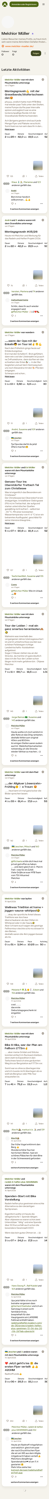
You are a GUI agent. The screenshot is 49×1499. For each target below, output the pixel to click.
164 (13, 1288)
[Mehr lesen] (10, 129)
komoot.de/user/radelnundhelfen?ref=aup (26, 1471)
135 (41, 576)
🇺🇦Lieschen (17, 846)
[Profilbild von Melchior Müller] (8, 22)
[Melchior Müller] (18, 725)
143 (13, 720)
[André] (13, 190)
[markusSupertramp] (19, 300)
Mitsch (27, 846)
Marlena (24, 291)
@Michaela (16, 861)
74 (34, 291)
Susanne (23, 429)
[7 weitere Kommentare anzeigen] (24, 1022)
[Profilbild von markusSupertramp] (7, 300)
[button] (24, 4)
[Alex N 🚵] (15, 1138)
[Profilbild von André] (7, 191)
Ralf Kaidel (32, 1285)
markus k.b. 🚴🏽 (29, 1129)
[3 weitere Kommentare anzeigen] (24, 209)
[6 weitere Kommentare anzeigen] (24, 761)
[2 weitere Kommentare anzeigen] (24, 321)
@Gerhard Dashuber (21, 1306)
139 (43, 1129)
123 (39, 182)
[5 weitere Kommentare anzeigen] (24, 456)
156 (13, 992)
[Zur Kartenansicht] (38, 165)
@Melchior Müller (19, 311)
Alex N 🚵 (16, 1129)
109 (33, 429)
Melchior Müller (16, 33)
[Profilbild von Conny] (7, 585)
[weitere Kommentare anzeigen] (24, 1167)
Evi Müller (30, 468)
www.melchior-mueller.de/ (19, 46)
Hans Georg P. (19, 1285)
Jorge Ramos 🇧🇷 (19, 717)
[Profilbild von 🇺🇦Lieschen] (7, 438)
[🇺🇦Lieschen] (16, 438)
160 (37, 846)
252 (34, 1430)
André (8, 220)
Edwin (36, 989)
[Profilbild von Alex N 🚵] (7, 1138)
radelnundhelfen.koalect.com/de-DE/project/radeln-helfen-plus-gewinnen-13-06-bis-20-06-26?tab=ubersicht (26, 1327)
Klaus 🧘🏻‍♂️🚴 (17, 182)
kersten (15, 291)
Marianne (28, 182)
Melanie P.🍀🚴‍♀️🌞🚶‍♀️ (22, 989)
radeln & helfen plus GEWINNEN (21, 1182)
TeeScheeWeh (19, 576)
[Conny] (14, 584)
